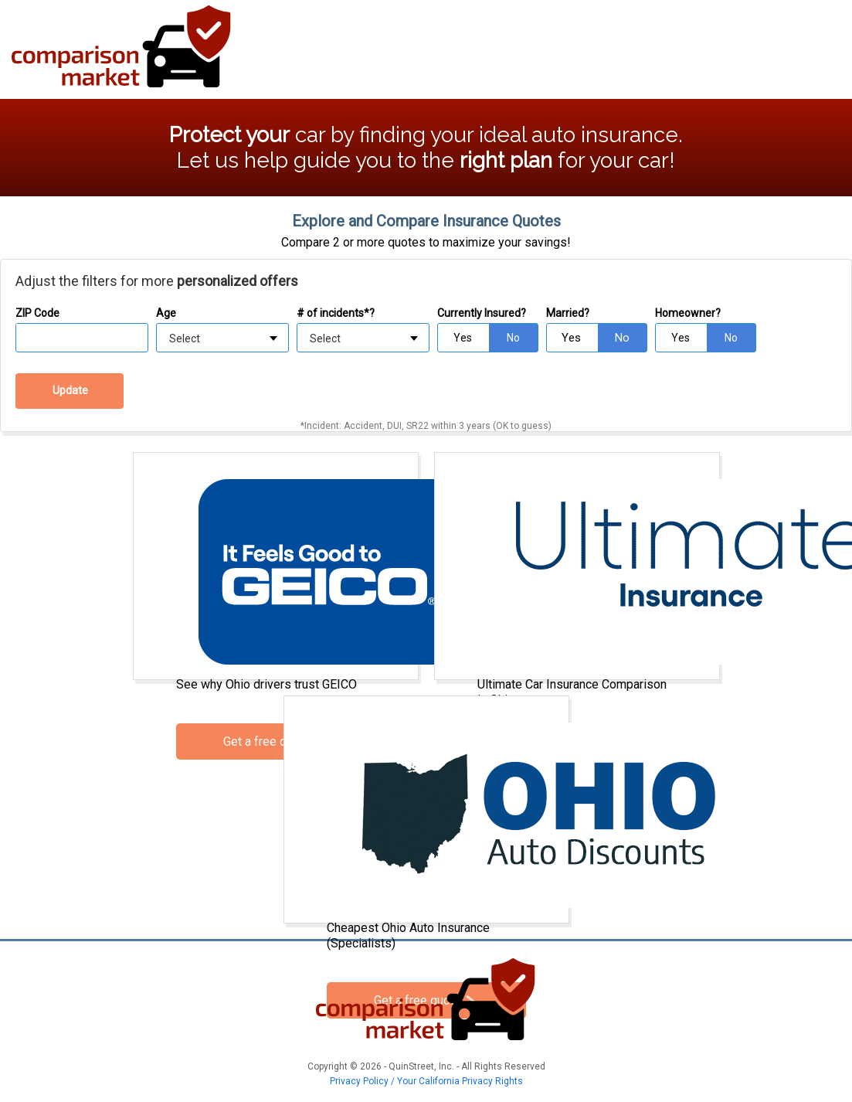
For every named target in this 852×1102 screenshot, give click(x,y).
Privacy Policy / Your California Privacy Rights (426, 1081)
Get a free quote (267, 741)
